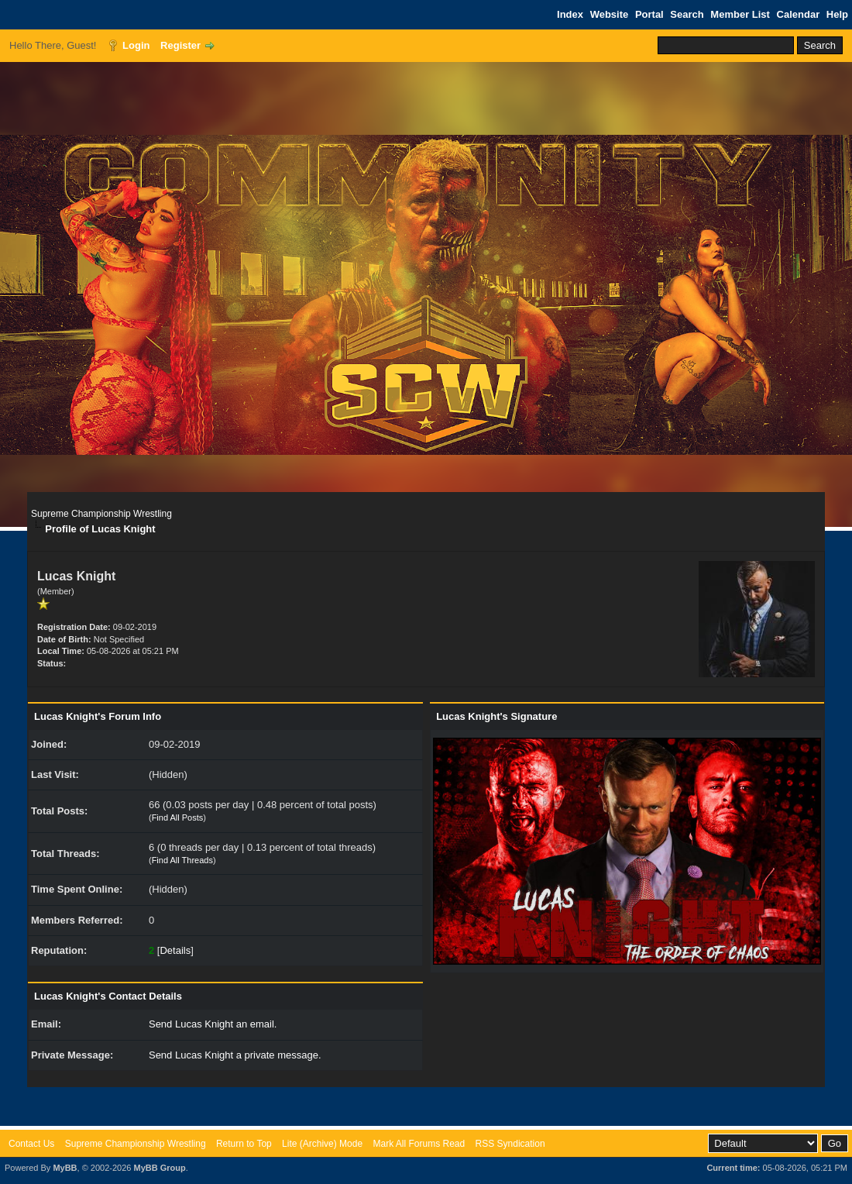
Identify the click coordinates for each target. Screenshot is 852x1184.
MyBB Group (159, 1167)
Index (570, 14)
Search (686, 14)
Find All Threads (182, 860)
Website (609, 14)
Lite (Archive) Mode (322, 1143)
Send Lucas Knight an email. (213, 1024)
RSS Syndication (510, 1143)
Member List (740, 14)
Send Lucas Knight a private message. (235, 1055)
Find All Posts (178, 817)
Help (837, 14)
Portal (649, 14)
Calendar (798, 14)
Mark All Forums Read (419, 1143)
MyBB (65, 1167)
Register (180, 45)
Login (135, 45)
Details (175, 950)
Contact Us (31, 1143)
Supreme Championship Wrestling (101, 513)
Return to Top (244, 1143)
